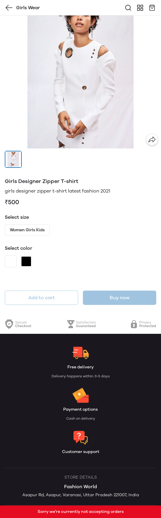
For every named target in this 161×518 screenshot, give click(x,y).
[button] (13, 159)
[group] (80, 81)
